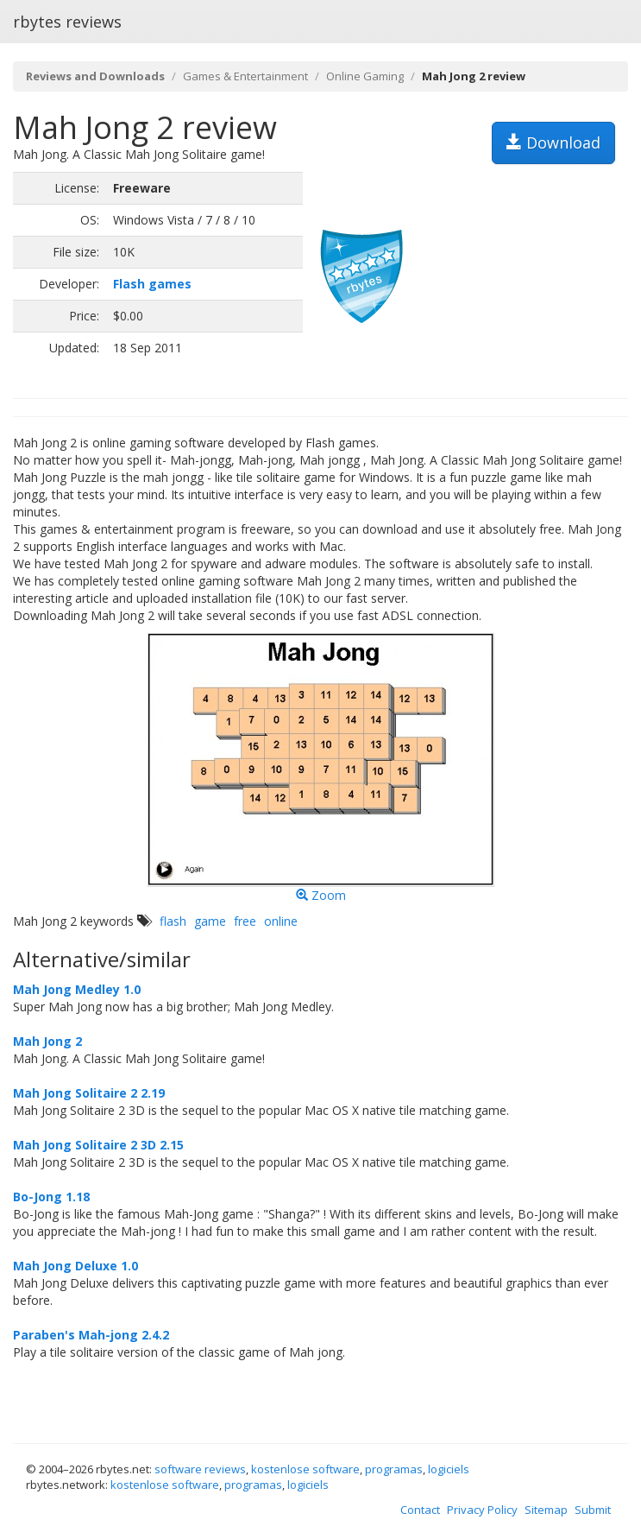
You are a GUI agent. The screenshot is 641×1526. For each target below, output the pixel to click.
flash (173, 921)
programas (394, 1469)
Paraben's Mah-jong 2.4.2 (91, 1335)
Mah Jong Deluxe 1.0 (75, 1265)
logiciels (448, 1469)
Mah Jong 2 (47, 1041)
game (210, 921)
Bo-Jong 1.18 (51, 1196)
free (245, 921)
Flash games (152, 283)
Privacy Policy (482, 1509)
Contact (420, 1509)
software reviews (200, 1469)
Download (553, 142)
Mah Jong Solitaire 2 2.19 (89, 1093)
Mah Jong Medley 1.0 (77, 989)
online (281, 921)
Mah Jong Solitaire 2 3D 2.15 (98, 1145)
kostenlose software (305, 1469)
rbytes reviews (67, 21)
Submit (593, 1509)
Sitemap (546, 1509)
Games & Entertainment (245, 76)
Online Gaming (365, 76)
